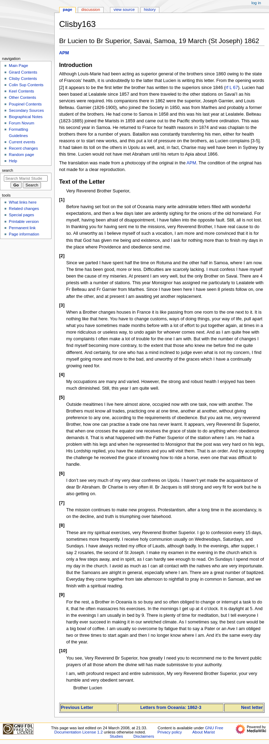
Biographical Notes (25, 117)
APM (64, 52)
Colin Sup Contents (26, 85)
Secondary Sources (26, 110)
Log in (256, 3)
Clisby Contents (23, 78)
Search (7, 170)
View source (123, 9)
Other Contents (22, 97)
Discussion (90, 9)
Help (13, 161)
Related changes (24, 208)
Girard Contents (23, 72)
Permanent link (22, 228)
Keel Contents (21, 91)
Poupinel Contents (25, 104)
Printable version (24, 221)
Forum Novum (21, 123)
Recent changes (23, 148)
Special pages (21, 215)
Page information (24, 234)
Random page (21, 154)
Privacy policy (169, 732)
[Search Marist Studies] (26, 178)
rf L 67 (232, 87)
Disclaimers (143, 736)
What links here (22, 202)
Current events (22, 142)
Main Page (18, 65)
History (150, 9)
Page (67, 9)
